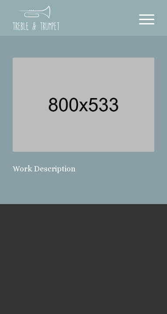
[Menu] (142, 17)
